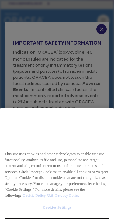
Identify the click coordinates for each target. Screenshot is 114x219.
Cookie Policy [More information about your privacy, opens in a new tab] (34, 208)
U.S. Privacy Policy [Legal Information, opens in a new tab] (63, 208)
